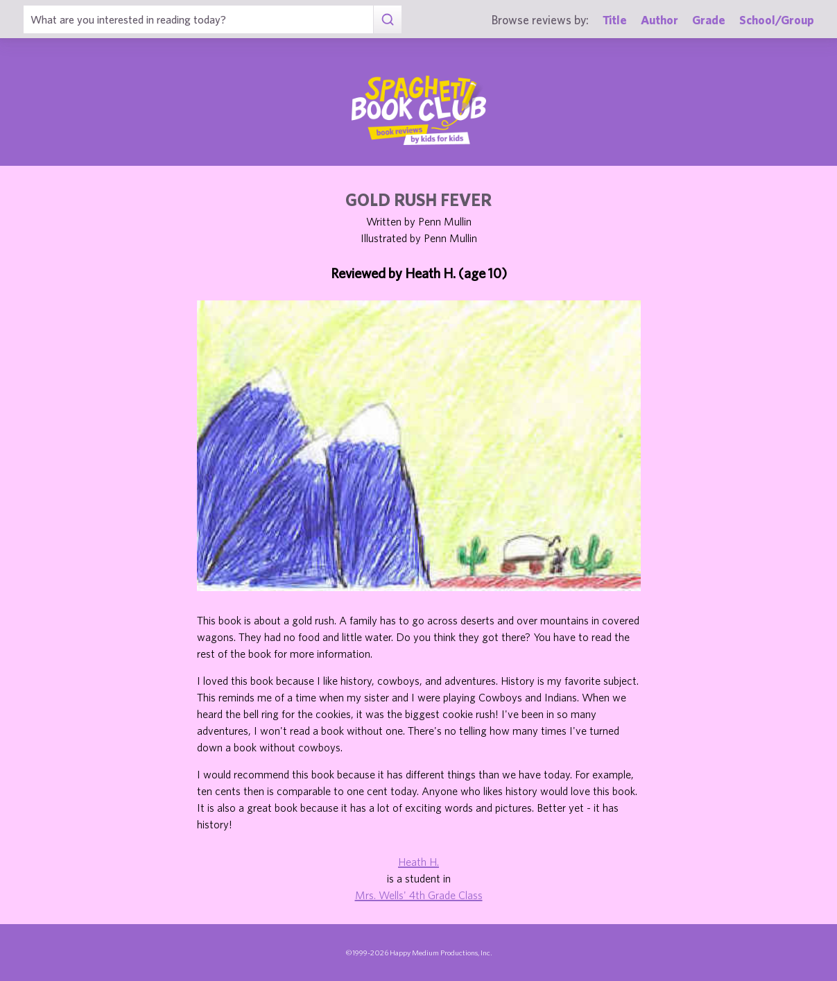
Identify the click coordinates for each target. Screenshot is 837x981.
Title (615, 19)
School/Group (776, 19)
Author (659, 19)
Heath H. (418, 861)
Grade (708, 19)
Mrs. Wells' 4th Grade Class (419, 895)
